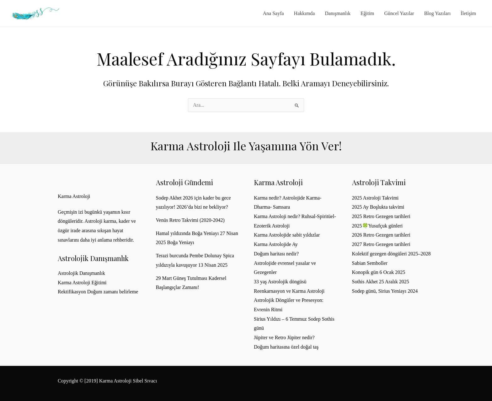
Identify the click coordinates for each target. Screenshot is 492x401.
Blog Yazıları (437, 13)
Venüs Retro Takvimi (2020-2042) (190, 220)
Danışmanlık (337, 13)
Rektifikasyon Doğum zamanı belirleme (98, 291)
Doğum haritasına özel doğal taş (286, 347)
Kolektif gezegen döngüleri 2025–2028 (391, 253)
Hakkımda (304, 13)
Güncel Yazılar (399, 13)
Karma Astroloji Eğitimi (82, 282)
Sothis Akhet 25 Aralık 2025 (380, 281)
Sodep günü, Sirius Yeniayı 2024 (385, 291)
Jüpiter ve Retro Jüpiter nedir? (284, 337)
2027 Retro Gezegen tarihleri (381, 244)
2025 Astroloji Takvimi (375, 197)
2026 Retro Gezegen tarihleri (381, 235)
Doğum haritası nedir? (276, 253)
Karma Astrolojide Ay (276, 244)
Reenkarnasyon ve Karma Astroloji (289, 291)
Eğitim (367, 13)
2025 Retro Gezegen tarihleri (381, 216)
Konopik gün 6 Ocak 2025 (378, 272)
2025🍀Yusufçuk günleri (377, 225)
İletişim (468, 13)
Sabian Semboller (370, 263)
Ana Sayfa (273, 13)
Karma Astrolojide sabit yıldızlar (287, 235)
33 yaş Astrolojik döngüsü (280, 281)
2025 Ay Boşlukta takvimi (378, 207)
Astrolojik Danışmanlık (81, 273)
